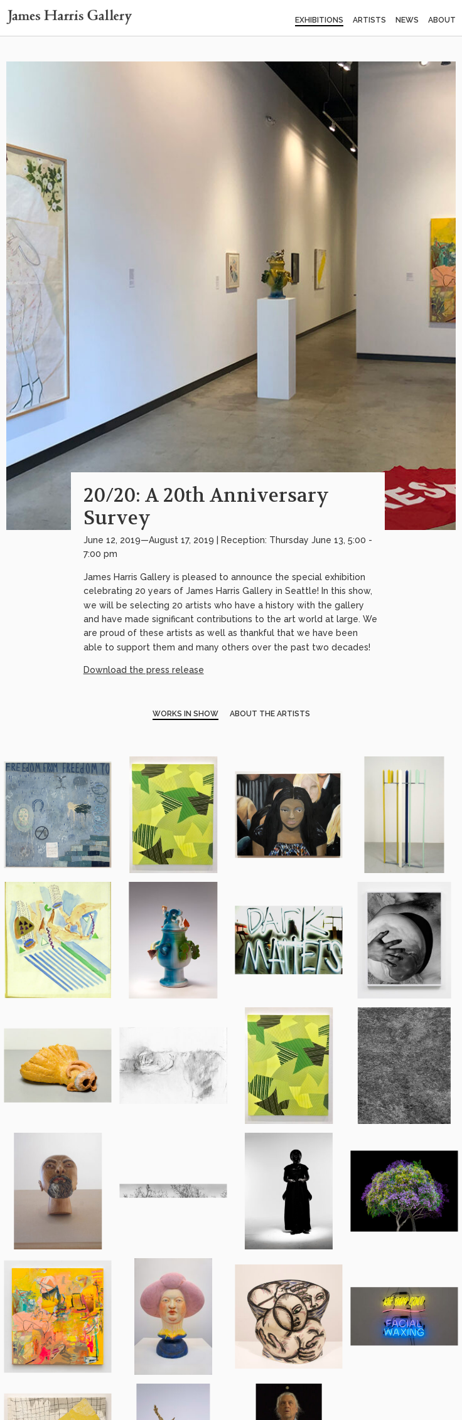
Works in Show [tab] (185, 713)
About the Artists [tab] (270, 713)
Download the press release (143, 670)
